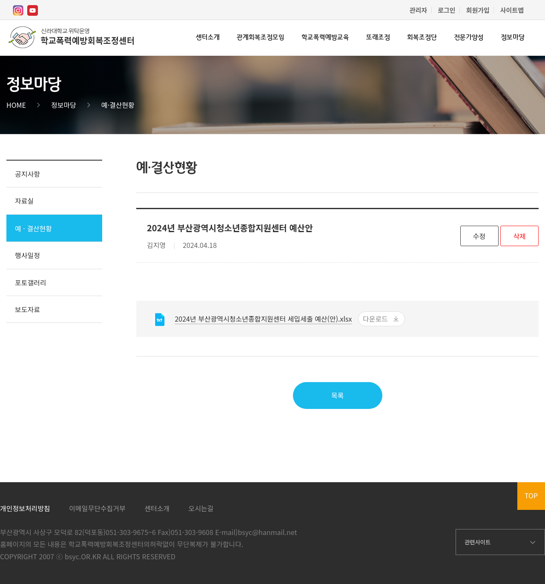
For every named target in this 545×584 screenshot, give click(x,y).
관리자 (418, 10)
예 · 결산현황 (33, 228)
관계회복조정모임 (260, 37)
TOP (531, 495)
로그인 (446, 10)
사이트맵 (512, 10)
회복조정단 (422, 37)
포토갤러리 (30, 282)
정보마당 (513, 37)
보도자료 (27, 309)
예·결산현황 (118, 105)
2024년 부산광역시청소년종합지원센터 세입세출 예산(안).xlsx (263, 319)
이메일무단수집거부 (97, 508)
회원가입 (478, 10)
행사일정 (27, 255)
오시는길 (201, 508)
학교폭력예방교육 (325, 37)
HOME (16, 105)
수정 (479, 235)
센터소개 (208, 37)
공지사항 (27, 174)
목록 (337, 395)
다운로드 (375, 319)
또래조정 (378, 37)
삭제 (519, 235)
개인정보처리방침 (25, 508)
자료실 (24, 201)
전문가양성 (469, 37)
